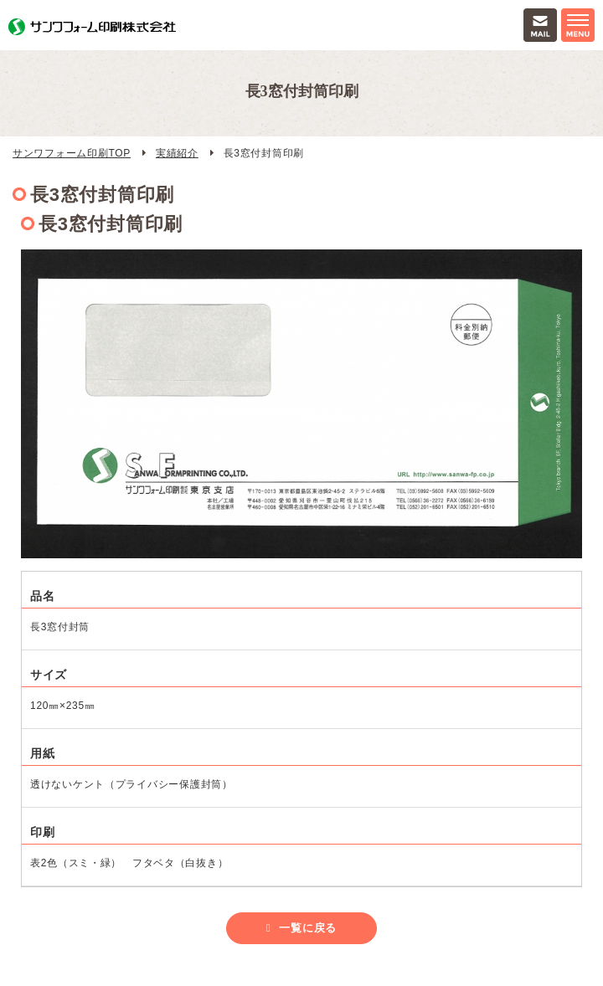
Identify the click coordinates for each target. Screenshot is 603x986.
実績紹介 (177, 153)
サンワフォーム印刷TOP (72, 153)
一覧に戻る (308, 928)
